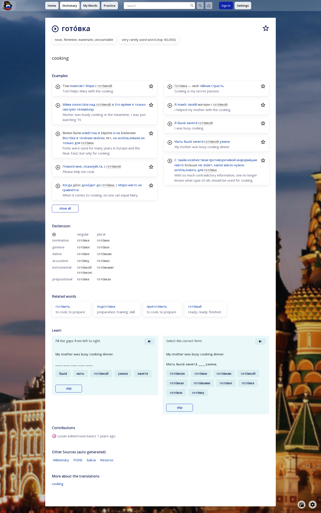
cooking (57, 483)
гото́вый (195, 306)
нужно (239, 165)
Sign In (226, 6)
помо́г (182, 104)
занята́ (191, 123)
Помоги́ (69, 166)
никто (132, 185)
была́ (182, 123)
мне (79, 166)
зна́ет (207, 165)
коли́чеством (198, 160)
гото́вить (63, 306)
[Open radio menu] (301, 505)
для (77, 143)
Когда (67, 185)
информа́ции (247, 160)
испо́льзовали (129, 138)
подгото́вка (106, 306)
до (98, 185)
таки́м (182, 160)
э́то (117, 104)
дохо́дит (89, 185)
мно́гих (99, 138)
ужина (225, 141)
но (115, 138)
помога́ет (77, 85)
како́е (218, 165)
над (92, 104)
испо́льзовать (185, 170)
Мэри (90, 85)
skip (69, 388)
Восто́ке (69, 138)
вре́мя (126, 104)
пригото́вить (157, 306)
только (140, 104)
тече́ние (86, 138)
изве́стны (89, 133)
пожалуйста (93, 166)
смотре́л (69, 109)
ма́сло (228, 165)
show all (65, 208)
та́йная (204, 85)
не (140, 185)
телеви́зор (85, 109)
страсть (217, 85)
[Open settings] (313, 505)
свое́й (192, 104)
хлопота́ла (80, 104)
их (143, 138)
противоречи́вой (222, 160)
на (118, 133)
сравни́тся (71, 190)
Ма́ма (67, 104)
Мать (178, 141)
